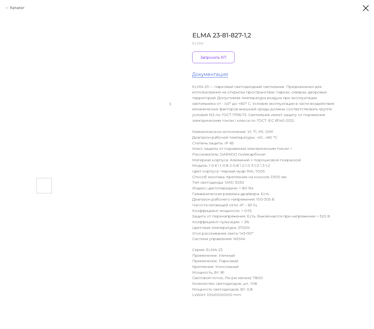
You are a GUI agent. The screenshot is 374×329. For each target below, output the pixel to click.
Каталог (17, 7)
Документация (210, 74)
